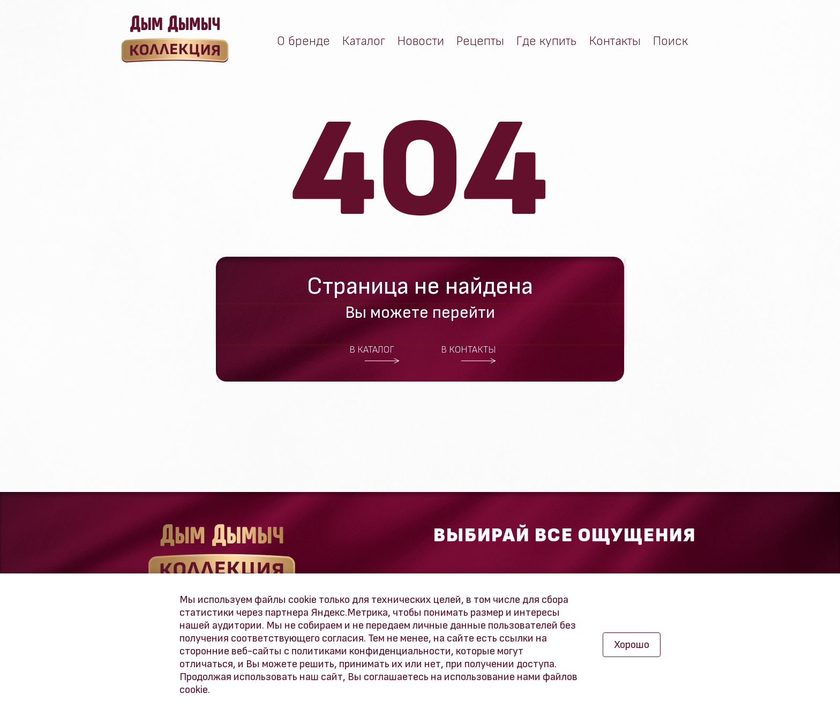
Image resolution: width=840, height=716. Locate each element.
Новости (421, 41)
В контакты (469, 354)
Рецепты (480, 41)
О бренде (303, 41)
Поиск (670, 41)
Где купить (546, 41)
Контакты (615, 41)
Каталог (363, 41)
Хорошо (631, 644)
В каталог (374, 354)
